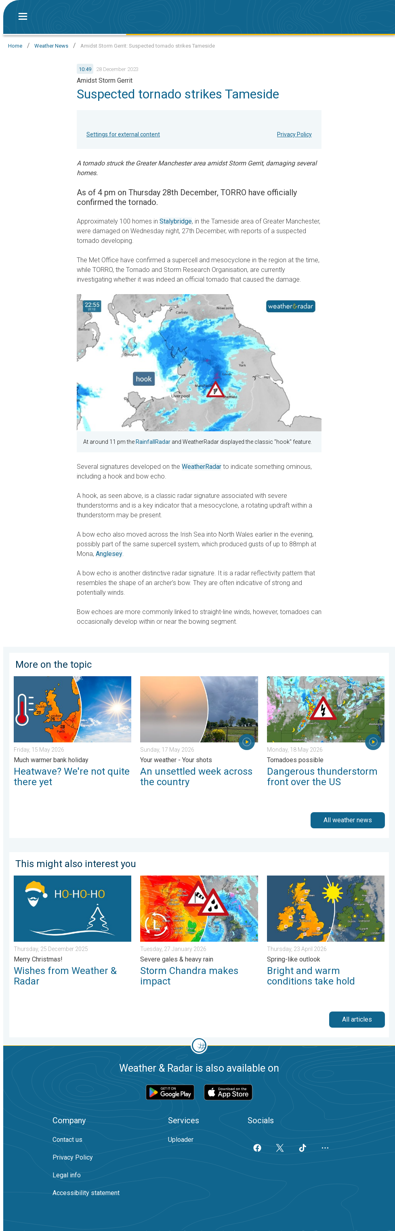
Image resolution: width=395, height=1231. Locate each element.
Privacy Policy (294, 134)
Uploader (180, 1139)
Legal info (67, 1175)
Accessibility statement (86, 1193)
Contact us (67, 1139)
